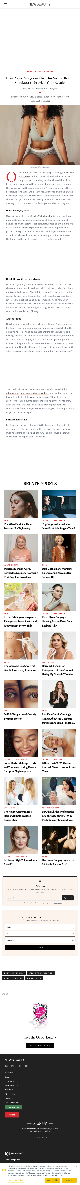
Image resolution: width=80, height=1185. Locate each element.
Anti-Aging (10, 808)
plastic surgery (13, 978)
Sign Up (68, 898)
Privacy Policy (10, 1094)
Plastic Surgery (44, 72)
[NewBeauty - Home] (40, 4)
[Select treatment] (40, 940)
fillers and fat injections (37, 396)
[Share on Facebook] (3, 994)
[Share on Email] (7, 994)
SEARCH (40, 947)
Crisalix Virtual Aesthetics (43, 215)
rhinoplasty (34, 978)
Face (6, 520)
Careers (7, 1077)
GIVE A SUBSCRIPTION (40, 1046)
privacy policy (58, 903)
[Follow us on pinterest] (12, 1066)
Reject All (69, 1180)
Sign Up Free (40, 1138)
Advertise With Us (11, 1085)
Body (44, 565)
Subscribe (12, 1115)
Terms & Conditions (12, 1102)
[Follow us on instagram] (19, 1066)
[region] (40, 1174)
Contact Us (9, 1073)
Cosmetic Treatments (53, 520)
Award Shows (11, 565)
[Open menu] (5, 4)
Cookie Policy (10, 1098)
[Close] (76, 1166)
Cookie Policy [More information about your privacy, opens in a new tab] (57, 1175)
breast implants (30, 227)
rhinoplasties (12, 393)
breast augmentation (41, 973)
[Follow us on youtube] (26, 1066)
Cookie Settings (13, 1107)
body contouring (14, 973)
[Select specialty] (40, 934)
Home (29, 72)
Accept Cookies (52, 1180)
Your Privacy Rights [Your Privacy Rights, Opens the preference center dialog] (16, 1180)
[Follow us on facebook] (6, 1066)
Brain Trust (9, 1090)
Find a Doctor (10, 1081)
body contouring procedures (34, 393)
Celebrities (48, 662)
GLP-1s (7, 711)
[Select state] (40, 927)
